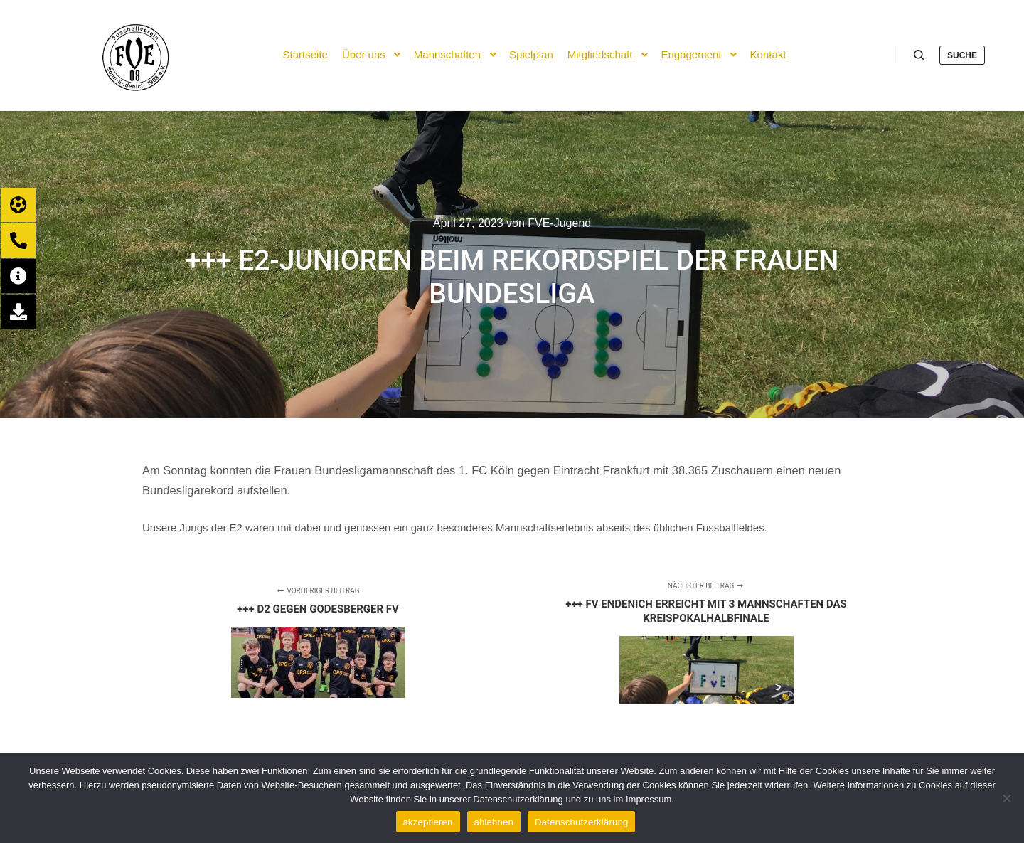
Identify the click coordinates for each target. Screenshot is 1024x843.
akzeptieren (428, 822)
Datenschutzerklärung (581, 822)
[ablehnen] (1006, 798)
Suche (962, 55)
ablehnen (494, 822)
